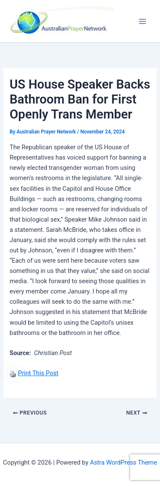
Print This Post (38, 373)
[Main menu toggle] (142, 21)
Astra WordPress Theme (123, 462)
